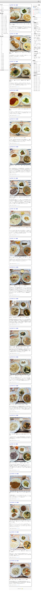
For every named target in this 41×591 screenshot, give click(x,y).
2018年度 (2, 64)
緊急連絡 (2, 11)
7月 (1, 48)
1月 (1, 40)
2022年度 (2, 59)
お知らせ (2, 8)
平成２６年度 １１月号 (37, 82)
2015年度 (2, 68)
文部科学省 (35, 25)
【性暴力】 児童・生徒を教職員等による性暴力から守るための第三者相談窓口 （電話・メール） (37, 48)
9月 (1, 45)
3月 (1, 37)
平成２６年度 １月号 (37, 79)
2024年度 (2, 56)
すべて (37, 7)
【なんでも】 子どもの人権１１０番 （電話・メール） (37, 58)
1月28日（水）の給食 (4, 29)
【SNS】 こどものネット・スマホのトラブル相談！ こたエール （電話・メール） (37, 44)
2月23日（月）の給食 (4, 21)
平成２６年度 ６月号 (37, 68)
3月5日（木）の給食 (4, 17)
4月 (1, 52)
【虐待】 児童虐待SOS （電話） (37, 32)
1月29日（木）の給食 (4, 28)
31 (35, 14)
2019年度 (2, 63)
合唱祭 (2, 14)
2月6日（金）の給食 (4, 25)
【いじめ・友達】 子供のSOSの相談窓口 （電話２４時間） (37, 53)
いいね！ (18, 30)
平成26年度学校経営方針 (37, 74)
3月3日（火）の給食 (4, 18)
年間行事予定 (35, 19)
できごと (2, 7)
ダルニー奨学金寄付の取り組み (4, 34)
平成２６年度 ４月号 (37, 71)
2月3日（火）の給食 (4, 26)
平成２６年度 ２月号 (37, 78)
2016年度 (2, 67)
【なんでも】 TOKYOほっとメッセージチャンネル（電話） (37, 41)
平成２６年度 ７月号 (37, 67)
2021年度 (2, 60)
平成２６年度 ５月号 (37, 70)
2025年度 (2, 55)
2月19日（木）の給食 (4, 22)
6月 (1, 49)
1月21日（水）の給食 (4, 32)
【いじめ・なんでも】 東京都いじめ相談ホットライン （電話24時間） (37, 38)
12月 (1, 41)
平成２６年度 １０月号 (37, 64)
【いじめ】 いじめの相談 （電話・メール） (37, 30)
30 (34, 14)
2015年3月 (36, 9)
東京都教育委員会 (36, 26)
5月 (1, 51)
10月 (1, 44)
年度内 (34, 7)
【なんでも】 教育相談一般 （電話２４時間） (37, 35)
